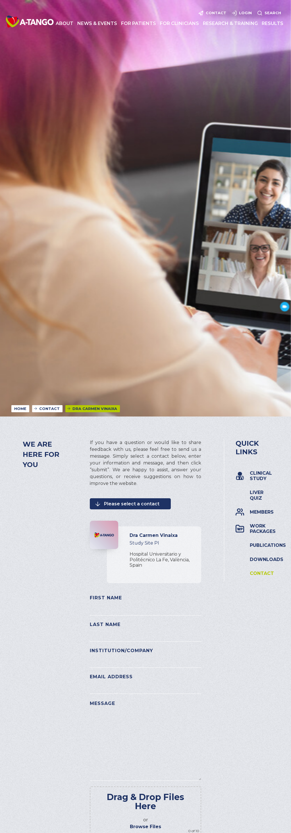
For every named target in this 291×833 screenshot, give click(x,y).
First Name (106, 597)
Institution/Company (121, 650)
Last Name (105, 624)
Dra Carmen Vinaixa (94, 409)
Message (102, 703)
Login (245, 13)
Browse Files (145, 826)
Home (20, 409)
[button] (64, 23)
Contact (216, 13)
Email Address (111, 676)
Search (273, 13)
